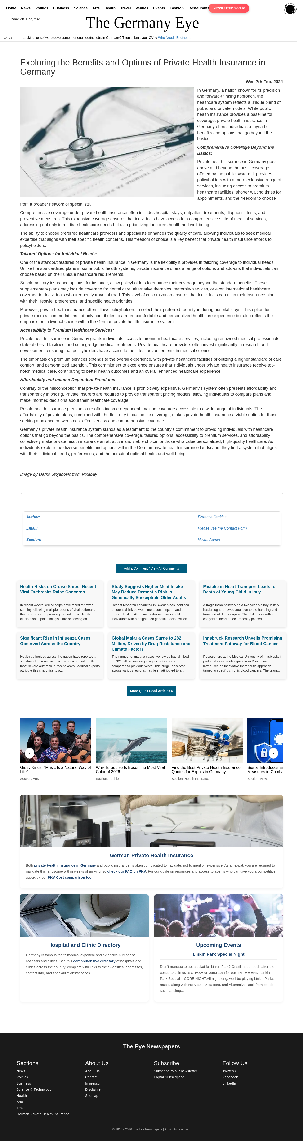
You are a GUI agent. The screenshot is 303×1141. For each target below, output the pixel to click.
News (26, 8)
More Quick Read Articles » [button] (151, 691)
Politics (41, 8)
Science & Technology (34, 1089)
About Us (92, 1071)
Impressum (94, 1083)
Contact (91, 1077)
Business (61, 8)
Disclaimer (93, 1089)
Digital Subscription (169, 1077)
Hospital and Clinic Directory (84, 945)
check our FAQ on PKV (126, 871)
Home (11, 8)
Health (110, 8)
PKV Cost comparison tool (70, 877)
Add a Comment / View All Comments (151, 568)
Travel (125, 8)
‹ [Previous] (29, 753)
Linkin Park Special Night (218, 954)
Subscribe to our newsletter (175, 1071)
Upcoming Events (218, 945)
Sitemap (91, 1096)
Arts (96, 8)
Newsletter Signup (229, 8)
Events (159, 8)
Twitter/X (229, 1071)
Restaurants (198, 8)
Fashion (177, 8)
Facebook (230, 1077)
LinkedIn (229, 1083)
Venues (142, 8)
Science (81, 8)
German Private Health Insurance (151, 855)
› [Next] (273, 753)
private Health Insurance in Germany (65, 865)
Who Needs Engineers (174, 37)
